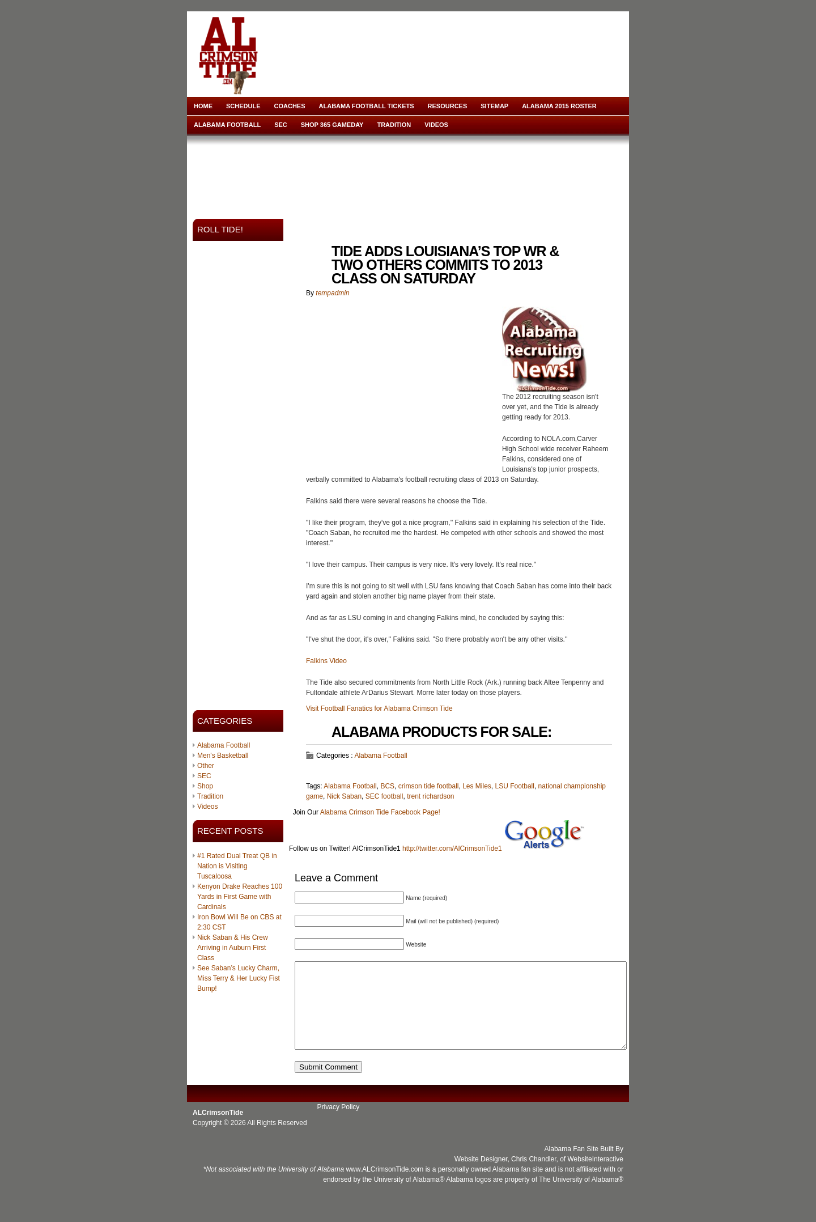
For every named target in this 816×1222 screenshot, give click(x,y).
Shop (205, 786)
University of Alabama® (409, 1196)
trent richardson (430, 796)
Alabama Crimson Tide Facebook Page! (380, 812)
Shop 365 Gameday (332, 124)
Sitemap (494, 106)
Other (205, 766)
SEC (280, 124)
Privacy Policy (338, 1124)
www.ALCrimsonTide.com (384, 1186)
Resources (448, 106)
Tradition (394, 124)
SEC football (384, 796)
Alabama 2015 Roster (559, 106)
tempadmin (332, 293)
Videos (436, 124)
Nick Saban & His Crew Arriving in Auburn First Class (232, 948)
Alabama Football (227, 124)
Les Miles (476, 786)
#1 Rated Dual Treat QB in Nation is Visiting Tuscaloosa (237, 866)
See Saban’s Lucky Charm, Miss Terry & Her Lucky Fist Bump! (238, 978)
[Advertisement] (410, 173)
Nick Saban (344, 796)
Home (203, 106)
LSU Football (514, 786)
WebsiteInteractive (596, 1176)
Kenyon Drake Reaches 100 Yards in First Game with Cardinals (239, 896)
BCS (387, 786)
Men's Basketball (222, 755)
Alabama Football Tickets (366, 106)
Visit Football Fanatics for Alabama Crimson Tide (379, 708)
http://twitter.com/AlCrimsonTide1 (452, 848)
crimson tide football (428, 786)
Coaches (289, 106)
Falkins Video (326, 661)
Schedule (243, 106)
